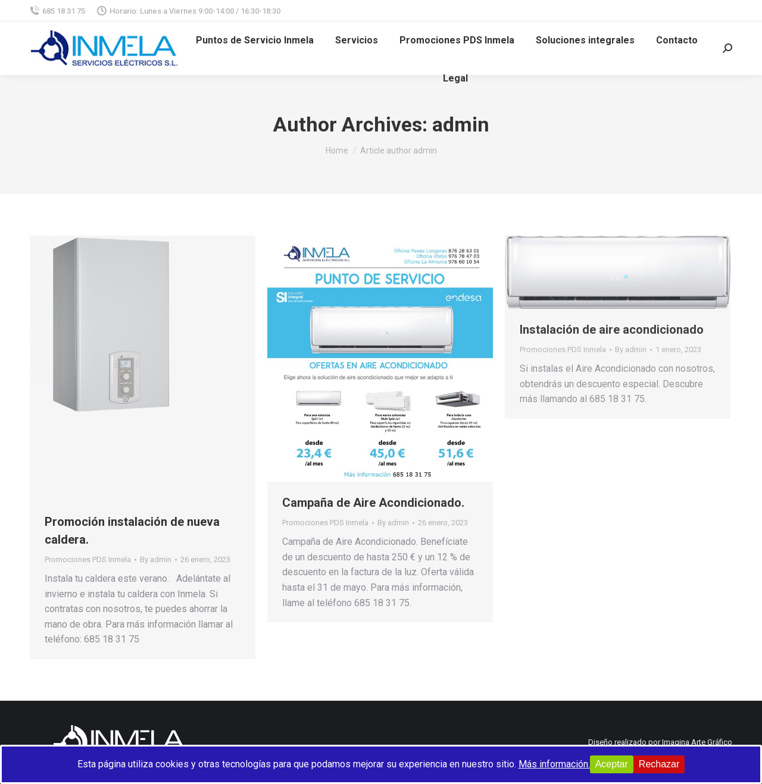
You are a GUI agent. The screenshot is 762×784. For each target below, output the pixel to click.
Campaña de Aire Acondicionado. (373, 503)
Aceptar (611, 764)
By (155, 559)
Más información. (554, 764)
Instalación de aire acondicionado (612, 329)
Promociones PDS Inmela (88, 559)
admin (460, 124)
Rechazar (659, 764)
